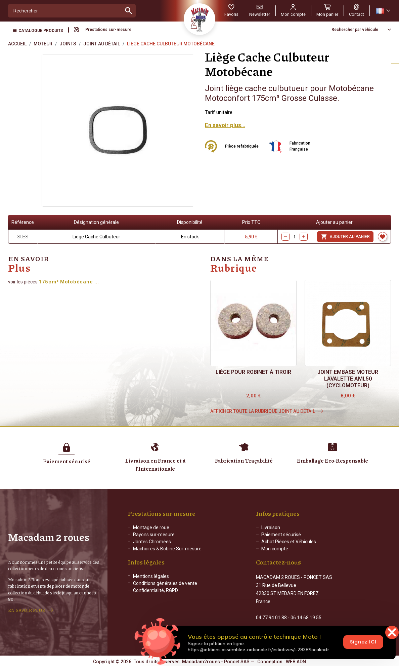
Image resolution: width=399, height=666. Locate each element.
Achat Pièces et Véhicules (288, 541)
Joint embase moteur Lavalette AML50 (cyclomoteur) (347, 379)
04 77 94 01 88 (271, 617)
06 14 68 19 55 (306, 617)
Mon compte (274, 548)
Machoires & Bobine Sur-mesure (167, 548)
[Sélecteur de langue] (383, 11)
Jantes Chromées (152, 541)
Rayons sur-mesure (154, 534)
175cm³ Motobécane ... (69, 282)
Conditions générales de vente (165, 588)
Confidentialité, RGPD (155, 595)
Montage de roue (151, 527)
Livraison (270, 527)
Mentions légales (151, 581)
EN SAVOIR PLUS (26, 610)
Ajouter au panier (345, 236)
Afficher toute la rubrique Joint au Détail (262, 411)
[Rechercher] (65, 10)
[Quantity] (295, 237)
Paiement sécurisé (281, 534)
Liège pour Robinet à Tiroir (253, 372)
